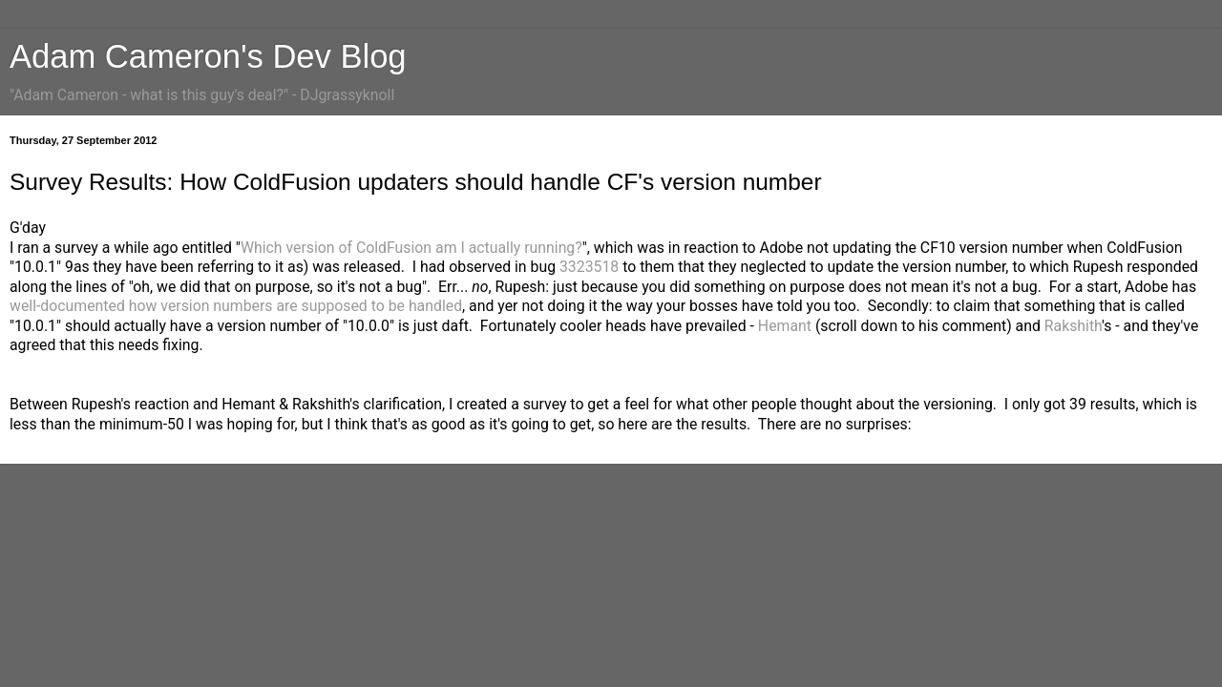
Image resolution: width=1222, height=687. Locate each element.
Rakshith (1073, 326)
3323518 (589, 267)
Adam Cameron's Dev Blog (208, 56)
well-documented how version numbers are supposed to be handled (236, 306)
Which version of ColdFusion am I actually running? (411, 248)
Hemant (784, 326)
